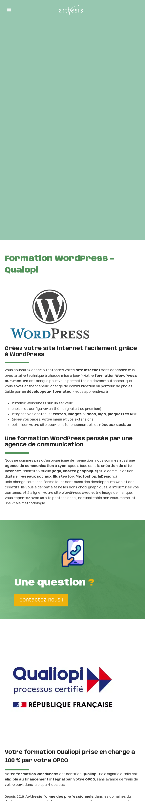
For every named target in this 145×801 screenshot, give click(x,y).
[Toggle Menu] (9, 10)
